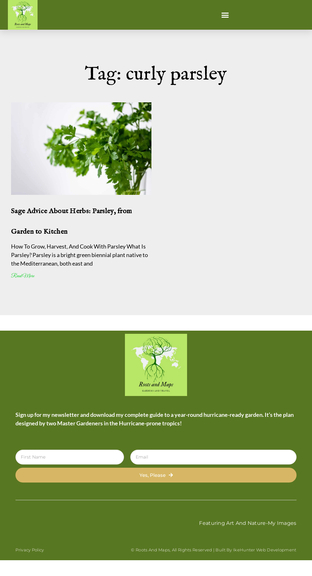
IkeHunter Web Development (265, 549)
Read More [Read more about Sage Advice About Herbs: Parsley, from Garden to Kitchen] (22, 276)
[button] (225, 15)
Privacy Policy (29, 549)
